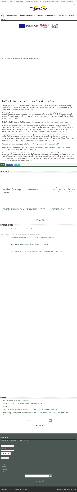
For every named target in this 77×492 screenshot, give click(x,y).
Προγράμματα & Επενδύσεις (16, 1)
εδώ (57, 144)
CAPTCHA (4, 448)
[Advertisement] (38, 42)
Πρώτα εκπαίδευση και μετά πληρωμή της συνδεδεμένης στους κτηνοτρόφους (30, 244)
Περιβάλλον (40, 15)
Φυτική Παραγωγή (50, 15)
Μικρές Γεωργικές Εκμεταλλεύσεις (33, 1)
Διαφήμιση (3, 466)
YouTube (32, 149)
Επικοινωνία (70, 1)
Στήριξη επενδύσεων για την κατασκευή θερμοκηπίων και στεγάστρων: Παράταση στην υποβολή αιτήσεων (36, 251)
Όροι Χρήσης (4, 471)
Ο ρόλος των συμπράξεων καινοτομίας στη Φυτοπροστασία (63, 208)
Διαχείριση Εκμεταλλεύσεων (27, 15)
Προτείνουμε (4, 1)
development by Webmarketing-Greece (66, 489)
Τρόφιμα (71, 15)
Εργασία (3, 19)
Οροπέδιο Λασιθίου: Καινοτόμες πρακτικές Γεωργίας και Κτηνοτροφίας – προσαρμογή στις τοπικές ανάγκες (63, 189)
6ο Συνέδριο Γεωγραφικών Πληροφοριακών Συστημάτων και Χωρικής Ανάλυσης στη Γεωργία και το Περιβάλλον (13, 190)
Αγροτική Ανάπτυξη (11, 15)
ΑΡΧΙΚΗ (2, 15)
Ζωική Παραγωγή (62, 15)
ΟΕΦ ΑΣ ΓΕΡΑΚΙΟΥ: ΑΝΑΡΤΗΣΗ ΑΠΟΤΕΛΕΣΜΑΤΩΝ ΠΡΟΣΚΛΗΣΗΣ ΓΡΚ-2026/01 (21, 235)
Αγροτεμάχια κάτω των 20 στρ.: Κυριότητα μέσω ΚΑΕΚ (24, 228)
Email (3, 446)
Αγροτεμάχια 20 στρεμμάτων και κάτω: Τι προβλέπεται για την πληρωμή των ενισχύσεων (32, 237)
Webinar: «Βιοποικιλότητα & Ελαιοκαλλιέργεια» (35, 188)
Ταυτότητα (3, 464)
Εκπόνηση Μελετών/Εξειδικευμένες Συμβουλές (54, 1)
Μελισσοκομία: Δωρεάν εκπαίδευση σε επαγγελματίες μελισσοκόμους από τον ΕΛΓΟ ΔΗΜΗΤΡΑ (13, 209)
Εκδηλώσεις (9, 58)
